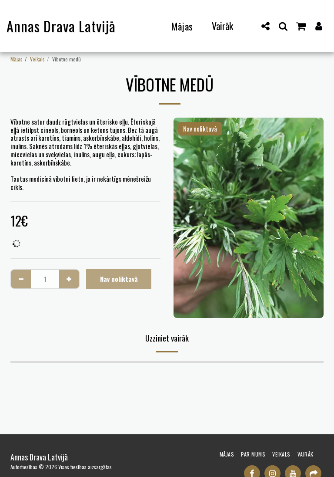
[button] (265, 26)
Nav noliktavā (119, 279)
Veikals (37, 59)
